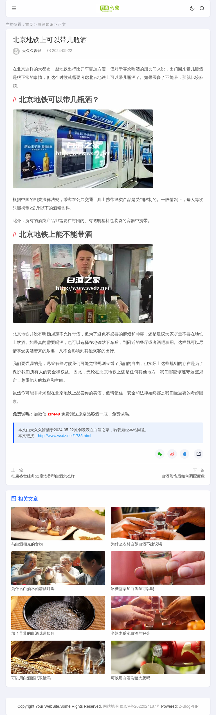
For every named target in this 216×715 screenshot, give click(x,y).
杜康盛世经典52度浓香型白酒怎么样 (43, 476)
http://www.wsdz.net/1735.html (64, 435)
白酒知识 (45, 24)
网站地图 (111, 706)
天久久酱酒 (32, 50)
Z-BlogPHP (189, 706)
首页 (29, 24)
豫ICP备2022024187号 (140, 706)
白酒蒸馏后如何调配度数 (183, 476)
